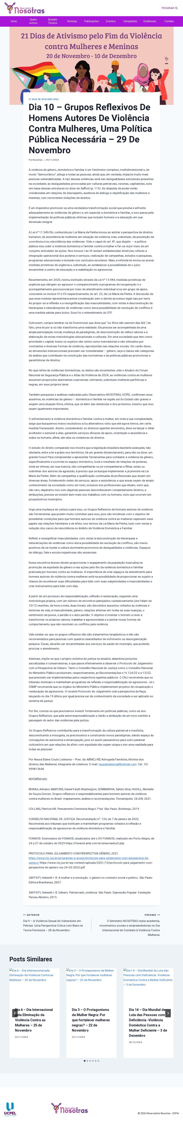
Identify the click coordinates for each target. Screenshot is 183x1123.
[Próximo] (168, 1013)
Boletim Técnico (52, 21)
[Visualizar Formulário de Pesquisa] (169, 8)
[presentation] (34, 985)
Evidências (149, 21)
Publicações (91, 21)
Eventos (111, 21)
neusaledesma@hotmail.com (118, 764)
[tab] (84, 1061)
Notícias (72, 21)
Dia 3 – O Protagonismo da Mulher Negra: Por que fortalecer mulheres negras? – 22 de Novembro (91, 1020)
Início (14, 21)
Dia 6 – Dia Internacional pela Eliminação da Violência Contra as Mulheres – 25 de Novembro (34, 1020)
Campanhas (130, 21)
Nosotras (37, 160)
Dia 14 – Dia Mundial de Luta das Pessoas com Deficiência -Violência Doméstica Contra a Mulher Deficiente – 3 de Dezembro (148, 1022)
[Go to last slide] (15, 1013)
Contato (169, 21)
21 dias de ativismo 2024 (43, 99)
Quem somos (33, 21)
